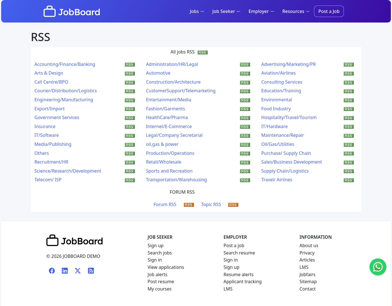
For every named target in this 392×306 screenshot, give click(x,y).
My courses (159, 289)
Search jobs (160, 253)
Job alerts (157, 274)
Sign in (155, 260)
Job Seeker (226, 11)
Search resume (239, 253)
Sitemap (308, 281)
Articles (307, 260)
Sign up (156, 245)
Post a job (234, 245)
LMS (228, 289)
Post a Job (328, 11)
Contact (308, 289)
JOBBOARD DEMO (81, 256)
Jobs (197, 11)
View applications (166, 267)
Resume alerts (239, 274)
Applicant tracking (243, 281)
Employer (261, 11)
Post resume (161, 281)
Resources (296, 11)
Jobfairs (308, 274)
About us (309, 245)
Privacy (307, 253)
